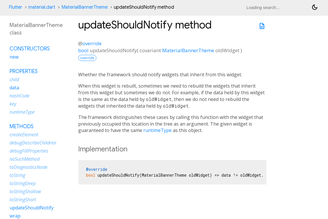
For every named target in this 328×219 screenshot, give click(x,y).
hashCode (20, 96)
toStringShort (23, 199)
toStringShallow (25, 191)
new (14, 57)
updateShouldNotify (32, 207)
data (14, 87)
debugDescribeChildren (33, 143)
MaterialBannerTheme (84, 7)
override (92, 43)
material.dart (41, 7)
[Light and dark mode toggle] (314, 7)
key (13, 104)
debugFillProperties (29, 151)
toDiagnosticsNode (28, 167)
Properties (24, 71)
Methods (22, 126)
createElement (24, 134)
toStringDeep (23, 183)
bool (83, 50)
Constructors (30, 49)
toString (17, 175)
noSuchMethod (25, 159)
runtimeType (157, 130)
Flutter (15, 7)
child (14, 79)
